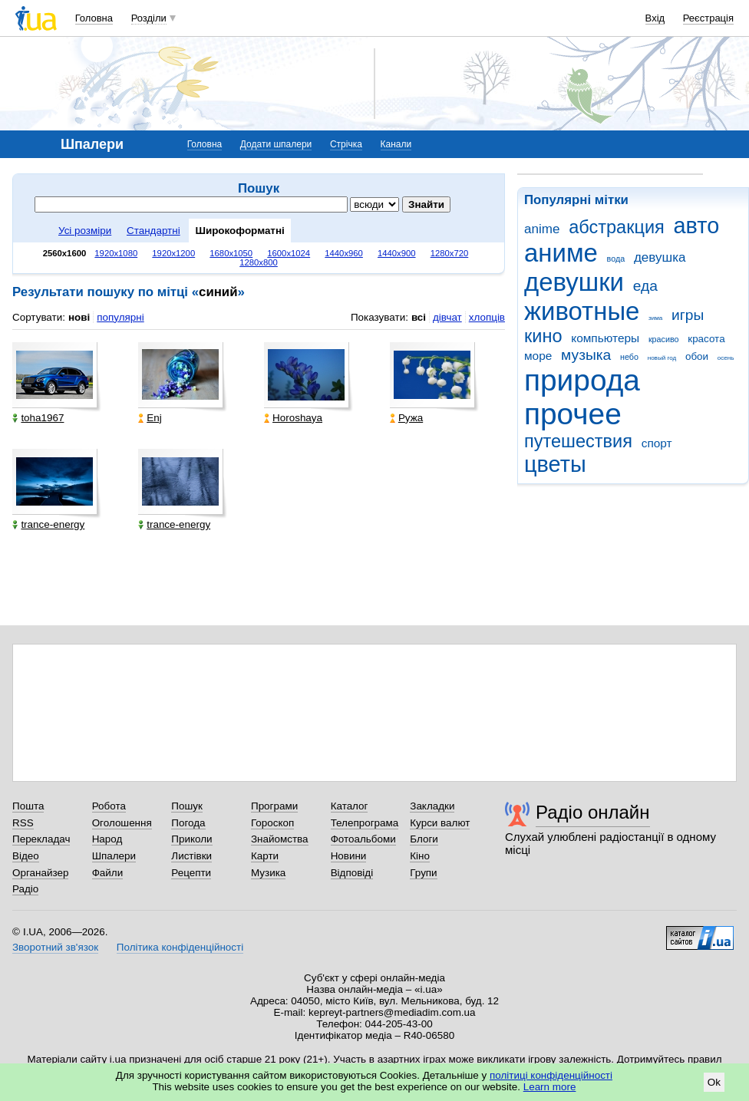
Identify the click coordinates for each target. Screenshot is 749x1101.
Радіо (25, 889)
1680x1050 (231, 253)
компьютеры (605, 337)
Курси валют (440, 823)
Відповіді (352, 872)
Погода (188, 823)
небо (629, 356)
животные (581, 311)
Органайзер (40, 872)
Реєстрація (708, 18)
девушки (574, 282)
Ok (714, 1082)
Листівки (191, 856)
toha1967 (38, 418)
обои (696, 356)
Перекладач (41, 839)
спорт (657, 443)
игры (687, 315)
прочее (573, 413)
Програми (274, 806)
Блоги (424, 839)
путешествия (578, 441)
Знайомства (280, 839)
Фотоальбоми (363, 839)
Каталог (349, 806)
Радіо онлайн (593, 812)
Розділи (149, 18)
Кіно (420, 856)
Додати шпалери (276, 144)
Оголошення (122, 823)
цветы (555, 464)
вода (616, 258)
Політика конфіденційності (180, 947)
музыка (586, 355)
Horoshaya (293, 418)
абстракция (617, 227)
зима (655, 318)
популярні (120, 317)
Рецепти (191, 872)
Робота (109, 806)
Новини (349, 856)
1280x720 (450, 253)
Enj (149, 418)
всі (418, 317)
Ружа (406, 418)
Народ (107, 839)
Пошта (28, 806)
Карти (265, 856)
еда (645, 286)
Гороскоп (272, 823)
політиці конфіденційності (551, 1075)
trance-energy (48, 524)
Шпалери (114, 856)
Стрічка (346, 144)
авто (697, 225)
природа (582, 380)
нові (79, 317)
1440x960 (344, 253)
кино (543, 336)
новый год (662, 357)
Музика (268, 872)
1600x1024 (288, 253)
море (538, 355)
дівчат (447, 317)
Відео (25, 856)
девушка (660, 257)
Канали (396, 144)
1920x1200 (173, 253)
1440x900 (397, 253)
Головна (94, 18)
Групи (423, 872)
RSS (23, 823)
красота (706, 338)
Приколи (191, 839)
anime (541, 229)
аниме (561, 253)
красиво (663, 339)
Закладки (432, 806)
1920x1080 (115, 253)
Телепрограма (365, 823)
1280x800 (258, 262)
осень (726, 357)
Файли (108, 872)
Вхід (655, 18)
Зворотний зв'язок (55, 947)
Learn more (549, 1087)
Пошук (187, 806)
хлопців (487, 317)
